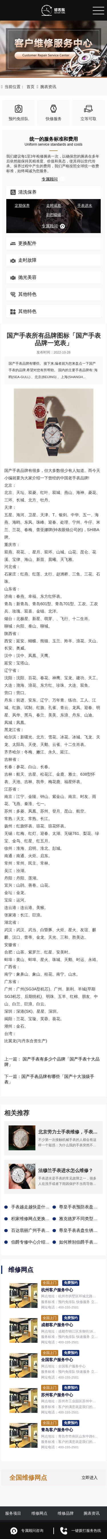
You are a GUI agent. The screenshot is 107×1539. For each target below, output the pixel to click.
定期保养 (22, 206)
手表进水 (84, 206)
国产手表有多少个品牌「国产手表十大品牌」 (61, 1059)
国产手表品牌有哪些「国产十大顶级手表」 (58, 1071)
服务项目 (13, 1501)
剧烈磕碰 (53, 215)
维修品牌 (66, 1501)
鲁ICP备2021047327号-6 (83, 1515)
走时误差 (53, 206)
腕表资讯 (48, 86)
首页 (31, 86)
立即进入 (90, 1465)
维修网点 (39, 1501)
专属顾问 (53, 179)
